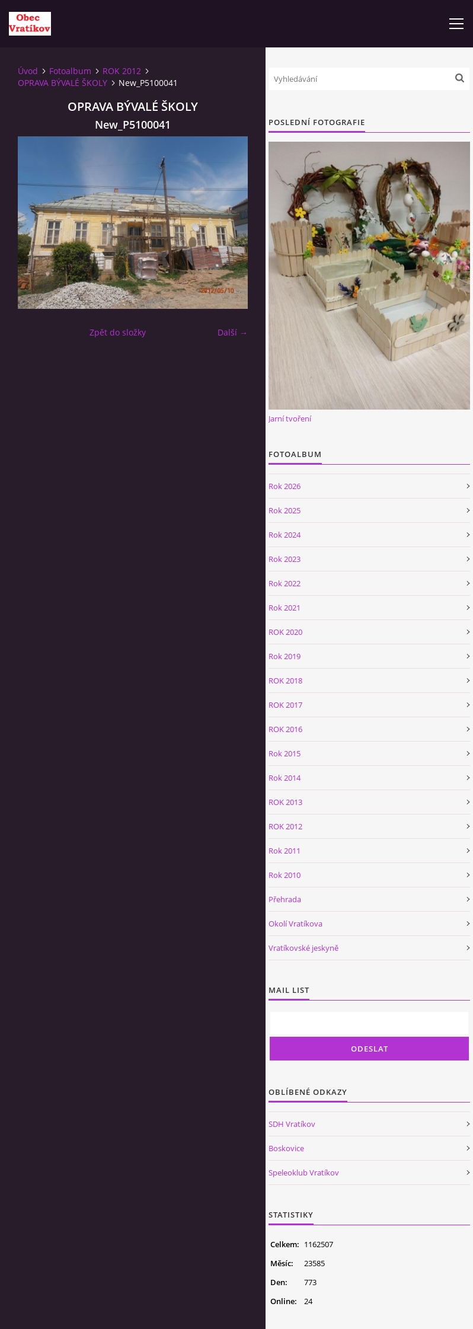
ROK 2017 (285, 704)
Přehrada (285, 899)
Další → (233, 332)
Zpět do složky (118, 332)
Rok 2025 (285, 510)
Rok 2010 (285, 875)
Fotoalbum (70, 70)
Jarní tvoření (290, 418)
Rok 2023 (285, 559)
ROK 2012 (122, 70)
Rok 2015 (285, 753)
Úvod (28, 70)
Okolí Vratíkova (295, 923)
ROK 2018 (285, 680)
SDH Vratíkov (292, 1124)
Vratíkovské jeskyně (303, 948)
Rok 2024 (285, 534)
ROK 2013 (285, 802)
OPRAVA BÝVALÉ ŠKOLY (62, 82)
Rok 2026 (285, 486)
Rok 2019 (285, 656)
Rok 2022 (285, 583)
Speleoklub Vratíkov (304, 1172)
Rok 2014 (285, 777)
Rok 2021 (285, 607)
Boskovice (286, 1148)
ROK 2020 (285, 632)
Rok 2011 (285, 850)
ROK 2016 (285, 729)
